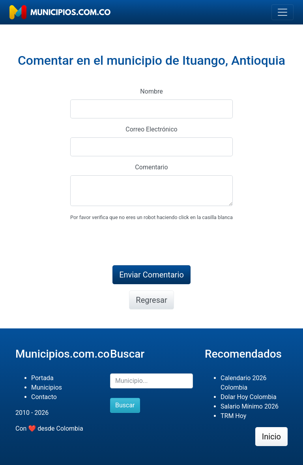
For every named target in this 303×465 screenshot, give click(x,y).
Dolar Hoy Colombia (249, 397)
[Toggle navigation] (282, 12)
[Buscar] (151, 380)
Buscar (125, 405)
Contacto (44, 397)
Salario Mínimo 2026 (250, 406)
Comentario (151, 167)
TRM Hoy (233, 416)
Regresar (151, 300)
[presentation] (130, 243)
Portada (42, 378)
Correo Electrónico (151, 129)
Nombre (151, 91)
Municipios (46, 387)
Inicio (271, 436)
